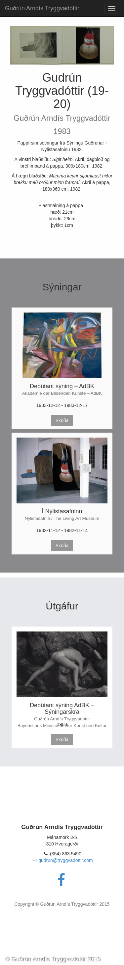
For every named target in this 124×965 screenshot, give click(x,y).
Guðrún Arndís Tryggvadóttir (42, 8)
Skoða (62, 420)
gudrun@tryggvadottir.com (65, 860)
